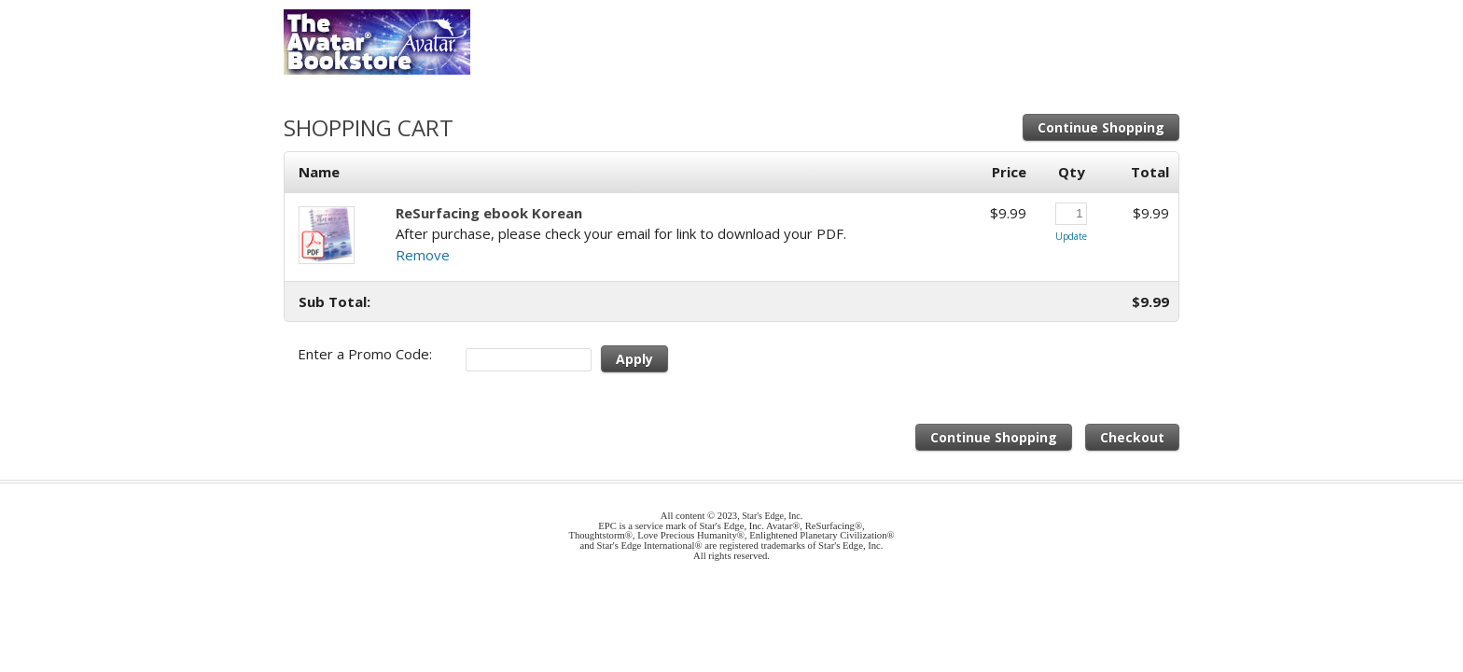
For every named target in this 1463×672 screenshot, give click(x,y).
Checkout (1132, 437)
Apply (634, 359)
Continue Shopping (1101, 127)
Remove (423, 254)
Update (1071, 236)
